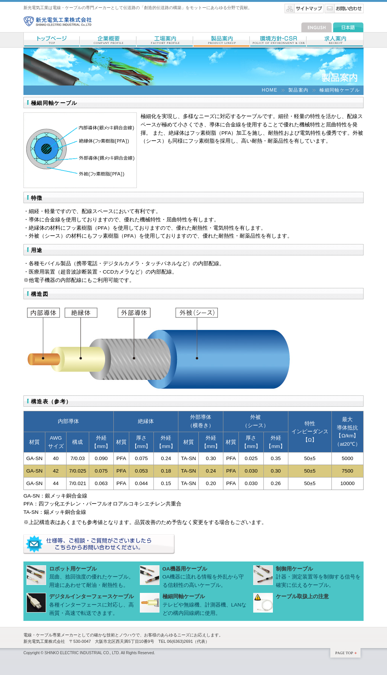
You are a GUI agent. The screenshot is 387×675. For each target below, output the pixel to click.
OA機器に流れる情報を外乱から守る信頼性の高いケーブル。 (203, 577)
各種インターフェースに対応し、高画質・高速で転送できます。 (91, 605)
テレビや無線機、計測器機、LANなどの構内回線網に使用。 (204, 605)
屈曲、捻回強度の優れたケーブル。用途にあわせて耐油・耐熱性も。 (91, 577)
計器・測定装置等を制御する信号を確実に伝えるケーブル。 (318, 577)
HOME (269, 90)
